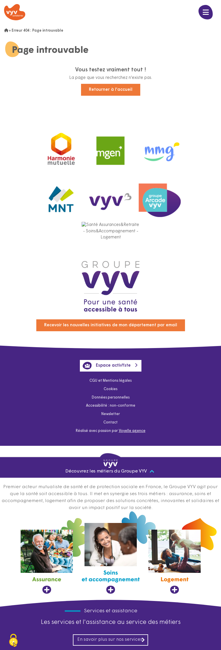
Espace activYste (106, 366)
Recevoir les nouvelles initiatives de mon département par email (110, 325)
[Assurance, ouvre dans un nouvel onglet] (46, 562)
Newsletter (110, 414)
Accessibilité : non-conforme (110, 406)
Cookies (110, 389)
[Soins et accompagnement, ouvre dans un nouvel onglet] (110, 558)
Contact (110, 422)
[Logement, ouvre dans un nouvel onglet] (174, 562)
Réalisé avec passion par (110, 431)
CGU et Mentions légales (110, 381)
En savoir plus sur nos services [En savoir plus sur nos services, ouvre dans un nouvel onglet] (111, 640)
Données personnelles (111, 397)
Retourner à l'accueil (110, 90)
